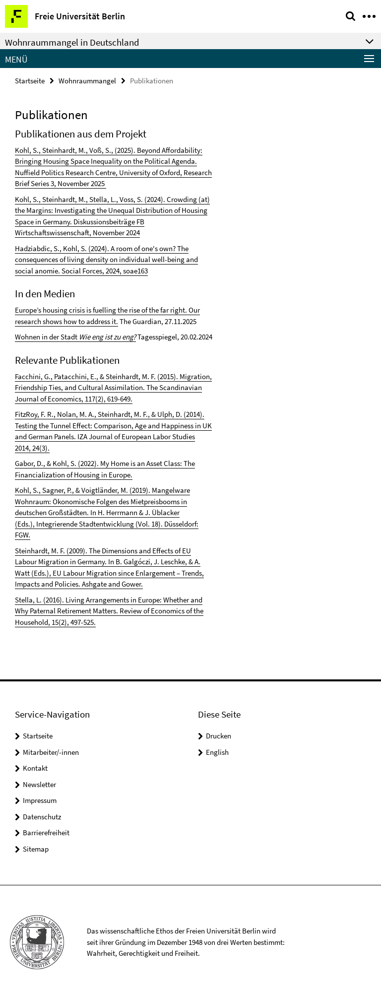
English (217, 752)
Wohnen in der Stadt (47, 336)
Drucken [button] (218, 735)
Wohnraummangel (87, 80)
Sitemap (36, 849)
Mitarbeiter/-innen (51, 752)
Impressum (40, 800)
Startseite (30, 80)
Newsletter (39, 784)
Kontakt (35, 768)
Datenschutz (42, 816)
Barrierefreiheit (46, 832)
